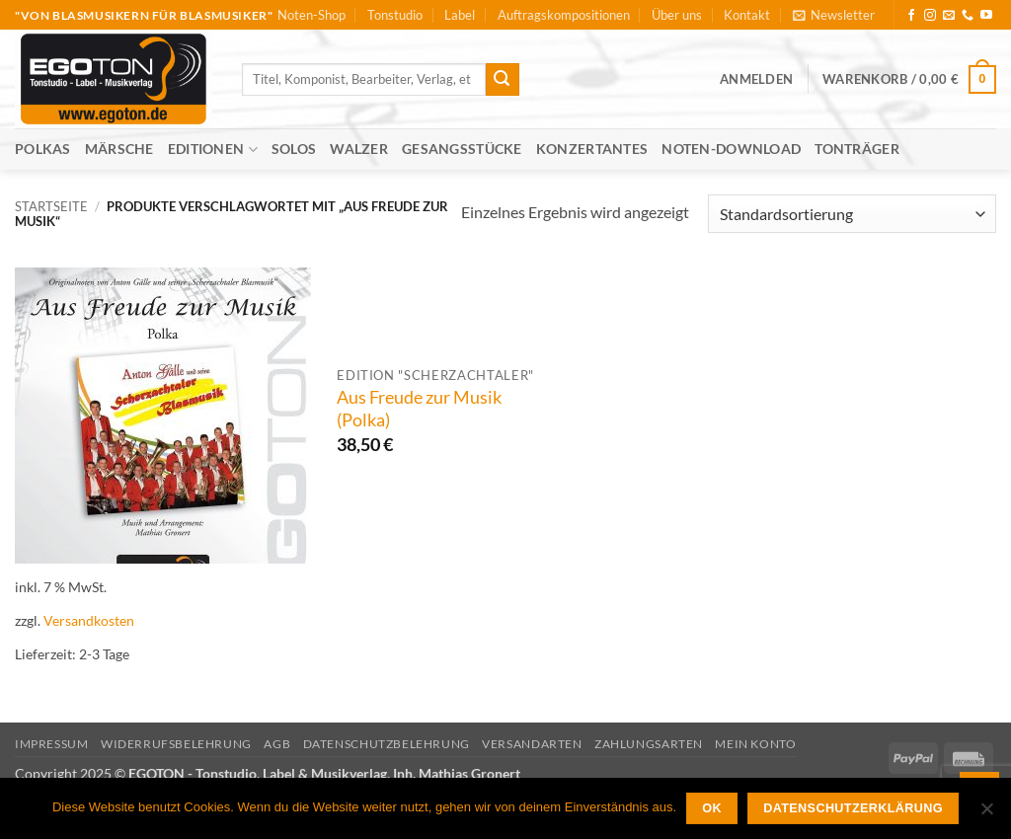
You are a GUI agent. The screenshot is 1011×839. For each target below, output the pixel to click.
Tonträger (857, 148)
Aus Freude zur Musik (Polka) (419, 408)
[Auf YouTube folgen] (986, 16)
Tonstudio (395, 15)
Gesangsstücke (462, 148)
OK (712, 808)
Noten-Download (731, 148)
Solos (294, 148)
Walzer (359, 148)
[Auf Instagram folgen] (930, 16)
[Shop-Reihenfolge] (852, 213)
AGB (277, 743)
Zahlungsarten (648, 743)
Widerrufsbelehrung (176, 743)
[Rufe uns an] (967, 16)
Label (459, 15)
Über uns (677, 15)
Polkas (43, 148)
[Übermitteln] (502, 80)
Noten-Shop (311, 15)
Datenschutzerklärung (853, 808)
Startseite (51, 206)
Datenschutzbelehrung (386, 743)
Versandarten (532, 743)
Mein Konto (755, 743)
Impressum (52, 743)
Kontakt (747, 15)
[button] (834, 15)
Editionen (213, 149)
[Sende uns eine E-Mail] (949, 16)
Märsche (119, 148)
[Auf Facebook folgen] (911, 16)
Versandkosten (88, 620)
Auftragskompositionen (564, 15)
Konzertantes (592, 148)
